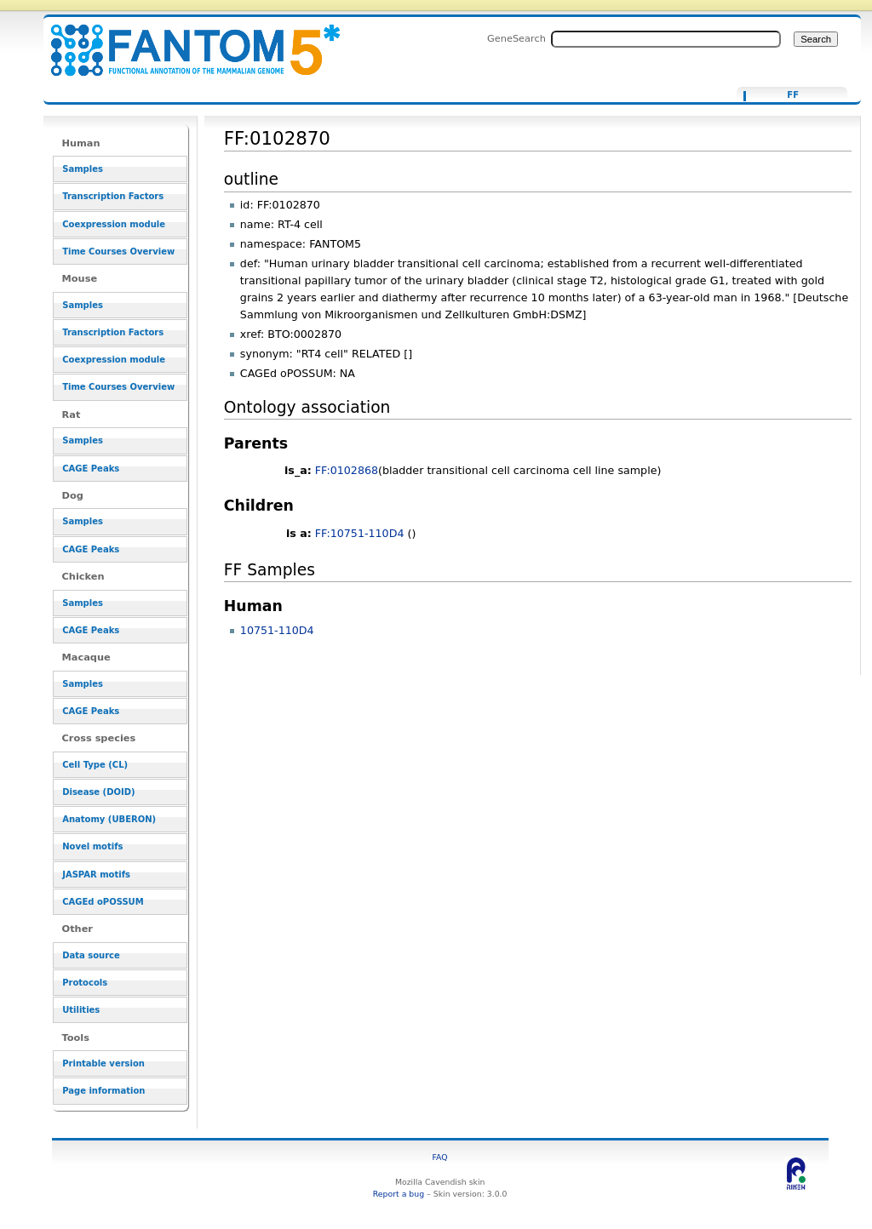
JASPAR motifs (96, 874)
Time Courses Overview (118, 251)
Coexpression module (113, 224)
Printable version (103, 1063)
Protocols (84, 982)
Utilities (81, 1010)
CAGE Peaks (90, 468)
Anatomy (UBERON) (109, 819)
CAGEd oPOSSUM (102, 901)
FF (793, 95)
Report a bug (398, 1193)
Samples (82, 169)
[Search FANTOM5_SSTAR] (666, 39)
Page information (103, 1090)
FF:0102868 (346, 470)
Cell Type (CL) (95, 764)
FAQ (440, 1157)
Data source (91, 955)
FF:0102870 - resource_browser (185, 40)
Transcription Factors (113, 196)
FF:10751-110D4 (359, 533)
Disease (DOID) (98, 792)
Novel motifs (92, 846)
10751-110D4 (277, 630)
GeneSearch (516, 38)
